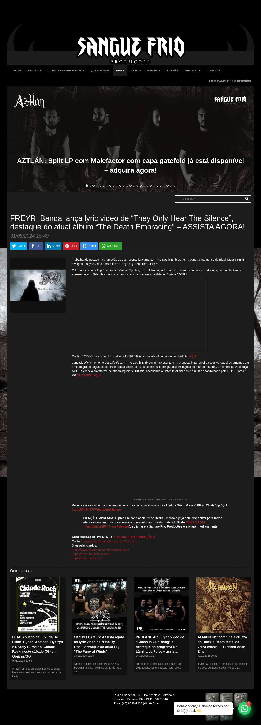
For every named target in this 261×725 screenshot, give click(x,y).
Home (17, 70)
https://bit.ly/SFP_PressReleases (106, 526)
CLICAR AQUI (195, 522)
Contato (213, 70)
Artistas (34, 70)
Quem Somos (100, 70)
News (120, 70)
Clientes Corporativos (66, 70)
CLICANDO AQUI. (89, 375)
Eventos (153, 70)
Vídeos (135, 70)
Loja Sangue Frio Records (230, 81)
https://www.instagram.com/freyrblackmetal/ (100, 549)
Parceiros (192, 70)
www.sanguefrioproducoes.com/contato (109, 541)
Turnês (172, 70)
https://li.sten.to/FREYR (87, 558)
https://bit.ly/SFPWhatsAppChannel (97, 509)
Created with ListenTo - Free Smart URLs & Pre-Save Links (161, 499)
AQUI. (193, 356)
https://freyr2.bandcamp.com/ (91, 554)
